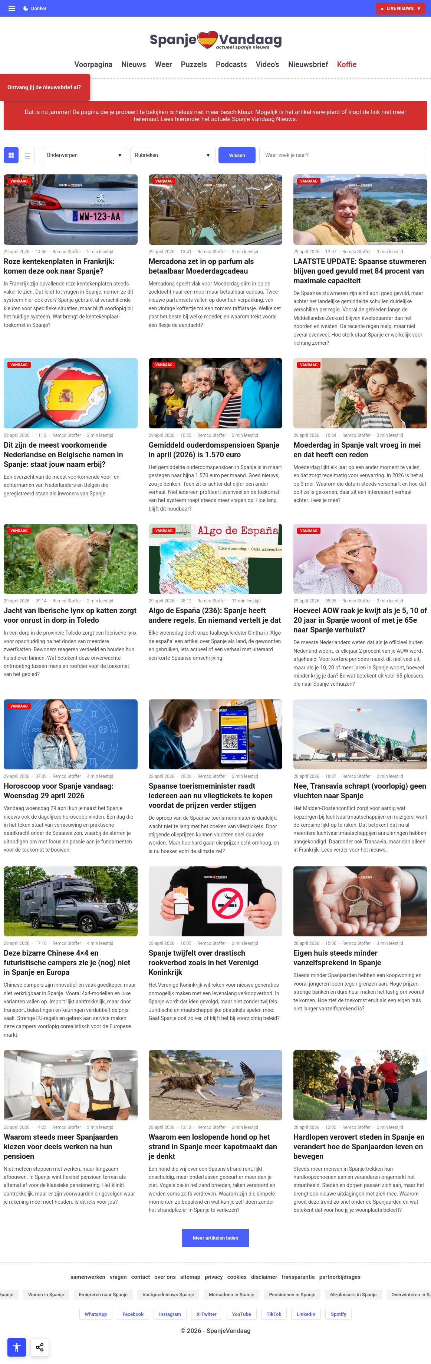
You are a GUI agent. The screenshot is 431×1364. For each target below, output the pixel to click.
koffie (347, 64)
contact (140, 1277)
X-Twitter (206, 1314)
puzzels (194, 64)
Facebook (133, 1314)
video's (267, 64)
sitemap (190, 1277)
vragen (118, 1277)
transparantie (298, 1277)
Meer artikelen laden (215, 1238)
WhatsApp (96, 1314)
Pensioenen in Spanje (292, 1294)
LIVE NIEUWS (401, 8)
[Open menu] (12, 8)
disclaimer (264, 1277)
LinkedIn (306, 1314)
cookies (237, 1277)
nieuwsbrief (308, 64)
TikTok (274, 1314)
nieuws (133, 64)
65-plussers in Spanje (353, 1294)
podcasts (231, 64)
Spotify (338, 1314)
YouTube (241, 1314)
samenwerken (87, 1277)
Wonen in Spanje (46, 1294)
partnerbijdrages (340, 1277)
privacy (214, 1277)
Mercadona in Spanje (231, 1294)
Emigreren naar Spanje (103, 1294)
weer (163, 64)
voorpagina (94, 64)
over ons (165, 1277)
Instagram (170, 1314)
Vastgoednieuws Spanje (168, 1294)
